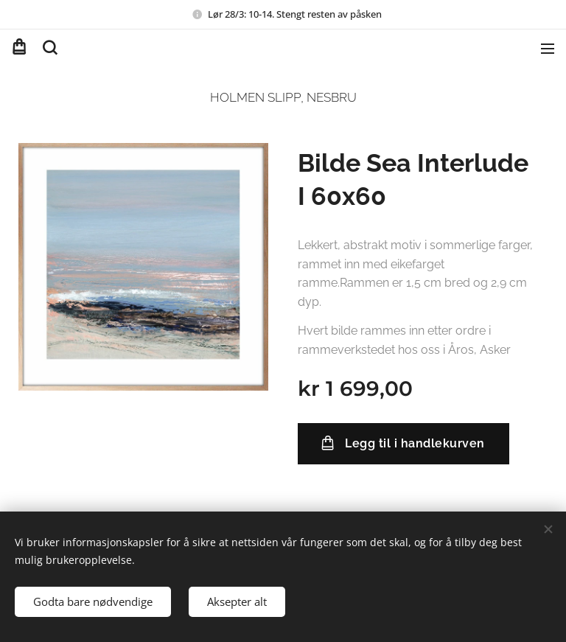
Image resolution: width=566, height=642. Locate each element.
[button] (48, 47)
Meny (547, 48)
